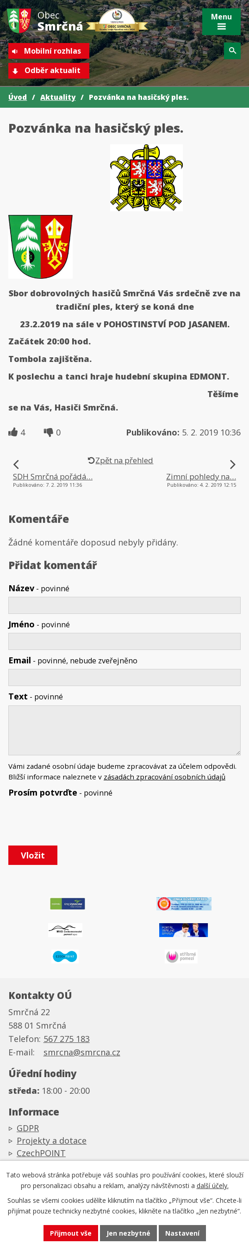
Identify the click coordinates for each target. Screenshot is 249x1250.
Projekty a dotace (52, 1140)
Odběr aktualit (53, 70)
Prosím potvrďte (60, 792)
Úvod (17, 97)
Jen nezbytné (128, 1233)
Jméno (39, 624)
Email (72, 660)
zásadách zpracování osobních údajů (164, 776)
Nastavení (182, 1233)
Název (38, 588)
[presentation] (76, 822)
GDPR (28, 1128)
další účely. (213, 1185)
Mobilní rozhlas (52, 51)
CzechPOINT (41, 1152)
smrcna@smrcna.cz (82, 1052)
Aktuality (57, 97)
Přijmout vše (71, 1233)
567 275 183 (67, 1038)
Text (35, 696)
